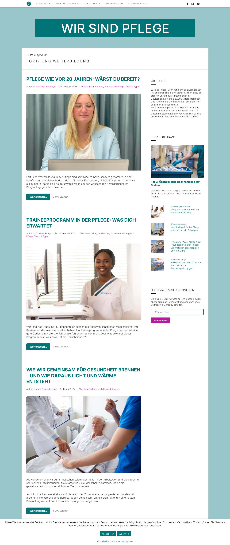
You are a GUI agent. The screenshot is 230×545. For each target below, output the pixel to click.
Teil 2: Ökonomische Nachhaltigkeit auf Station (175, 183)
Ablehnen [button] (124, 534)
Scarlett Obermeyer (46, 92)
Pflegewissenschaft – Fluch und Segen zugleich (185, 211)
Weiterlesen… (38, 202)
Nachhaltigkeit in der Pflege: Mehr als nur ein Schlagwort (185, 229)
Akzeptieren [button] (108, 534)
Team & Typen (132, 92)
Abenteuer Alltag (88, 238)
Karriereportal (138, 4)
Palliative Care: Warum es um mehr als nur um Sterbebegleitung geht (186, 265)
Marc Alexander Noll (46, 394)
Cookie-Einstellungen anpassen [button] (115, 541)
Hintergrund (114, 4)
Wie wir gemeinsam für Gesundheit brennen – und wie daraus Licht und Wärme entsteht (74, 381)
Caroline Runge (43, 238)
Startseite (43, 4)
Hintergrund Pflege (114, 92)
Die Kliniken (93, 4)
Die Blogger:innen (67, 4)
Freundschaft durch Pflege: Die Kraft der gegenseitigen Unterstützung (185, 247)
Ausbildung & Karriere (92, 92)
